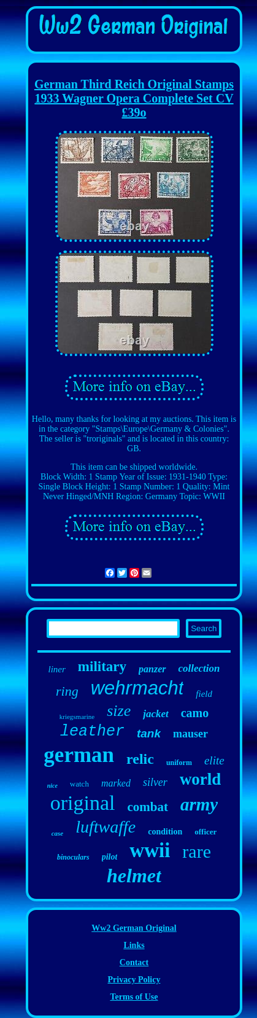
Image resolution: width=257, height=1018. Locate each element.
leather (92, 731)
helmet (134, 876)
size (119, 711)
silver (155, 782)
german (79, 755)
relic (140, 759)
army (199, 804)
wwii (149, 850)
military (102, 666)
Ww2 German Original (133, 928)
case (58, 833)
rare (196, 851)
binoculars (73, 857)
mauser (190, 734)
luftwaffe (105, 826)
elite (214, 760)
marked (116, 783)
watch (79, 783)
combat (148, 806)
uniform (179, 762)
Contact (134, 962)
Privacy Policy (134, 979)
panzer (152, 669)
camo (195, 713)
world (200, 779)
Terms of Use (134, 996)
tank (149, 733)
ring (67, 691)
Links (133, 945)
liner (57, 669)
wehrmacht (137, 688)
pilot (110, 856)
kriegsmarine (76, 716)
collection (199, 668)
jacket (156, 714)
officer (205, 831)
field (204, 694)
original (82, 802)
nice (52, 785)
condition (165, 831)
